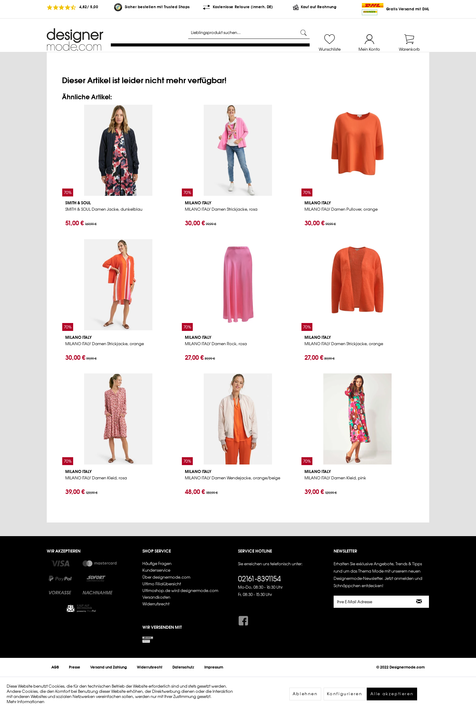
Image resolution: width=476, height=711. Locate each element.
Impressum (213, 667)
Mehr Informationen (25, 701)
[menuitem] (329, 40)
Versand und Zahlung (108, 667)
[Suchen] (304, 33)
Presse (74, 667)
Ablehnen (305, 693)
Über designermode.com (166, 577)
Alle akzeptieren (392, 693)
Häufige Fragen (157, 563)
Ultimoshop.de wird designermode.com (180, 590)
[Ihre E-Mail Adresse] (372, 602)
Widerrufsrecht (155, 604)
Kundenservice (156, 570)
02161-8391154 (259, 578)
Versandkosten (156, 597)
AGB (55, 667)
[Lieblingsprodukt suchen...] (249, 33)
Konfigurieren (344, 693)
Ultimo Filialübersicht (161, 584)
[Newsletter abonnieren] (419, 602)
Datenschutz (183, 667)
